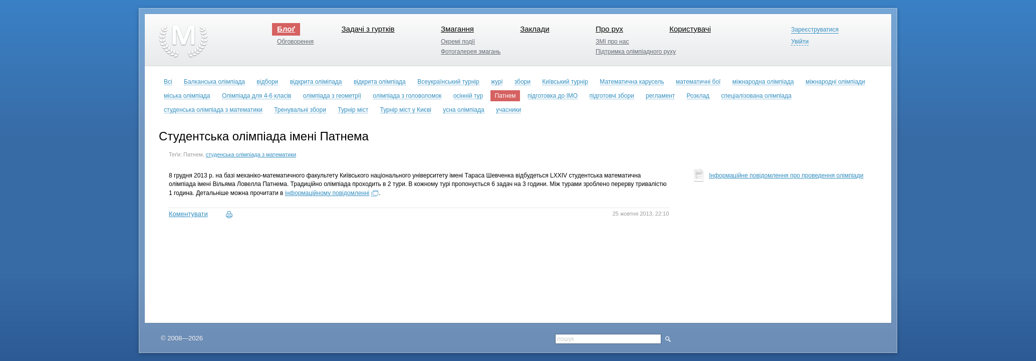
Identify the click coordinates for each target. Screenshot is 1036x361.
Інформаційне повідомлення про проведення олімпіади (786, 175)
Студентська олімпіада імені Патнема (264, 136)
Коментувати (188, 214)
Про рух (609, 29)
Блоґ (286, 29)
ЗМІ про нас (612, 41)
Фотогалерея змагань (470, 51)
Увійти (800, 42)
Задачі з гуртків (367, 29)
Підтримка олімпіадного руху (636, 51)
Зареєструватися (815, 30)
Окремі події (458, 41)
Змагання (457, 29)
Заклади (534, 29)
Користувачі (690, 29)
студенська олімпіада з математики (251, 154)
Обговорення (295, 41)
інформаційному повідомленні (327, 193)
